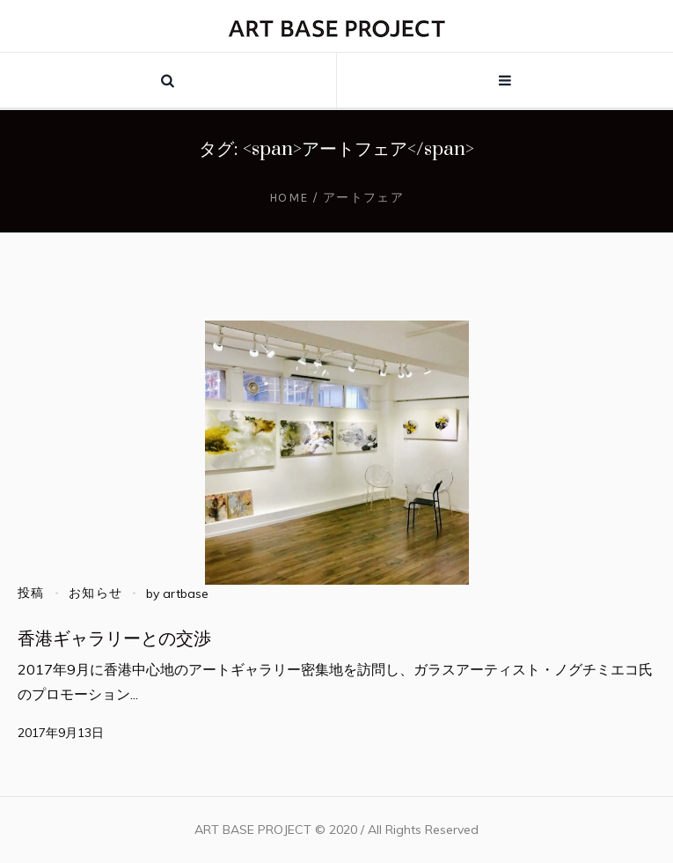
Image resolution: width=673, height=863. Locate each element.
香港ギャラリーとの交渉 (114, 639)
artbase (185, 593)
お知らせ (96, 593)
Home (289, 197)
